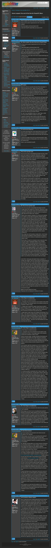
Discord (6, 17)
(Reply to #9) (23, 429)
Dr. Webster (15, 21)
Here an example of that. (33, 458)
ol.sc (4, 114)
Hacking (17, 10)
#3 (48, 83)
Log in (12, 16)
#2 (48, 40)
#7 (48, 296)
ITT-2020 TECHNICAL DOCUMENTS (6, 64)
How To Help (35, 8)
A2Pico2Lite (5, 112)
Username (5, 36)
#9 (48, 404)
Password (5, 39)
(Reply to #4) (23, 150)
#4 (48, 127)
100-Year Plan (42, 8)
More (9, 87)
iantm (13, 497)
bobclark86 (5, 111)
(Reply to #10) (23, 495)
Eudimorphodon (16, 85)
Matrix (6, 16)
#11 (48, 495)
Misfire (6, 19)
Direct (5, 55)
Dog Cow (14, 129)
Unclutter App (6, 57)
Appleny (4, 102)
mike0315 (14, 152)
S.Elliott (4, 106)
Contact (47, 8)
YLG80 (4, 97)
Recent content (6, 31)
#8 (48, 326)
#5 (48, 150)
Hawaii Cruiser (14, 407)
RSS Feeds (6, 122)
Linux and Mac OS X (24, 10)
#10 (48, 429)
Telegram (6, 24)
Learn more (5, 25)
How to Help (6, 150)
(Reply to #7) (23, 326)
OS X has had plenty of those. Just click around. (31, 455)
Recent (11, 8)
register (16, 16)
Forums (7, 8)
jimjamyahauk (16, 42)
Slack (6, 23)
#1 (48, 19)
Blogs (5, 119)
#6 (48, 204)
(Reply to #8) (23, 404)
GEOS (13, 206)
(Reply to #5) (23, 204)
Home (3, 8)
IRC (5, 15)
